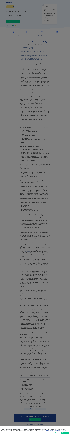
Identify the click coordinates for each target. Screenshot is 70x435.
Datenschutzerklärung (49, 430)
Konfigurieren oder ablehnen (55, 432)
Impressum (54, 430)
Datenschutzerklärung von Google (61, 430)
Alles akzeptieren (64, 432)
